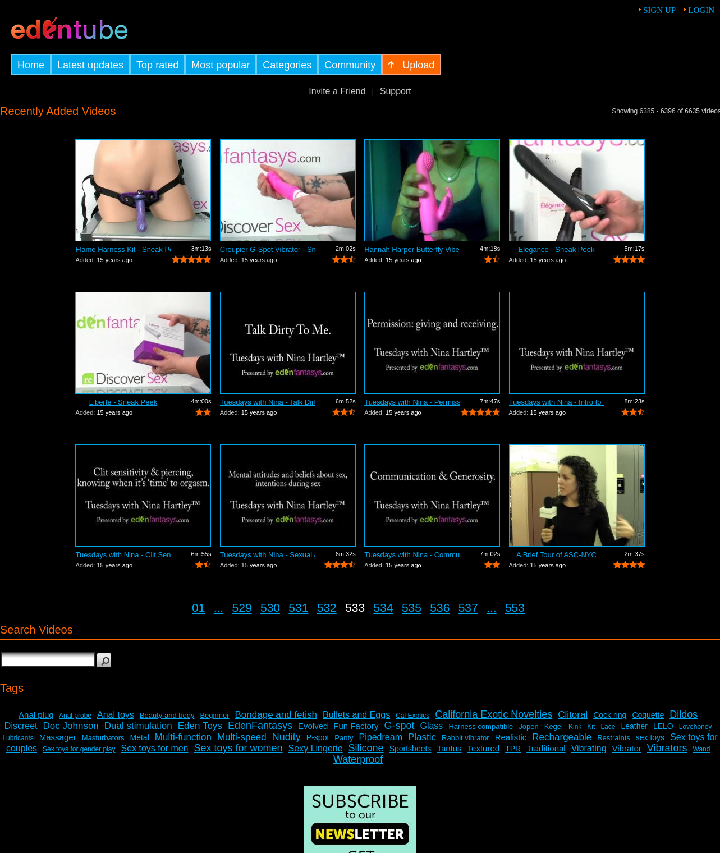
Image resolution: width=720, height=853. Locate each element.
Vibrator (626, 748)
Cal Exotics (412, 715)
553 (515, 607)
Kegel (553, 726)
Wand (701, 749)
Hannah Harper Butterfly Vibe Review (412, 249)
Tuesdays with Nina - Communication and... (412, 555)
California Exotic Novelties (493, 714)
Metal (139, 737)
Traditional (545, 748)
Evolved (313, 726)
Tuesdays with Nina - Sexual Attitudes (267, 555)
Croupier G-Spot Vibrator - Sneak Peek (267, 249)
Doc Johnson (71, 726)
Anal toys (115, 714)
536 (440, 607)
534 (383, 607)
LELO (663, 726)
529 (242, 607)
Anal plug (36, 714)
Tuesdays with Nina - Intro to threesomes (556, 402)
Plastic (422, 737)
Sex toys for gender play (79, 749)
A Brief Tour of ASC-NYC (556, 555)
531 (298, 607)
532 (327, 607)
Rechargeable (561, 737)
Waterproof (358, 759)
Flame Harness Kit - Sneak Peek (123, 249)
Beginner (214, 715)
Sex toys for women (238, 748)
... (219, 607)
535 (411, 607)
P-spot (317, 737)
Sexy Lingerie (315, 748)
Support (395, 91)
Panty (343, 737)
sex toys (650, 737)
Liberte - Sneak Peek (123, 402)
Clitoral (573, 714)
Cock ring (609, 714)
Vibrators (667, 748)
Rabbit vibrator (465, 737)
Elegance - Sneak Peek (557, 249)
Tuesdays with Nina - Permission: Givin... (412, 402)
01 (198, 607)
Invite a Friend (337, 91)
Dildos (683, 714)
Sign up (659, 10)
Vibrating (589, 748)
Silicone (366, 748)
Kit (591, 727)
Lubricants (17, 738)
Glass (431, 726)
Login (701, 10)
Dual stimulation (138, 726)
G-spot (399, 725)
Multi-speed (242, 737)
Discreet (21, 726)
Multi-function (183, 737)
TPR (513, 748)
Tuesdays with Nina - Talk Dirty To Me (267, 402)
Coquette (648, 714)
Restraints (613, 737)
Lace (607, 727)
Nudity (286, 736)
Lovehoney (695, 727)
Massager (57, 737)
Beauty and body (167, 715)
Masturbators (103, 737)
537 (468, 607)
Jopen (528, 726)
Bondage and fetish (276, 714)
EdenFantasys (260, 725)
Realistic (511, 737)
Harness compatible (480, 726)
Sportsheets (410, 748)
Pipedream (380, 737)
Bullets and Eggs (356, 714)
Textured (483, 748)
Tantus (449, 748)
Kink (574, 727)
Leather (634, 726)
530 (270, 607)
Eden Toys (200, 726)
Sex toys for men (154, 748)
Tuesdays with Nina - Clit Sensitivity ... (123, 555)
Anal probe (75, 715)
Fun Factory (355, 726)
